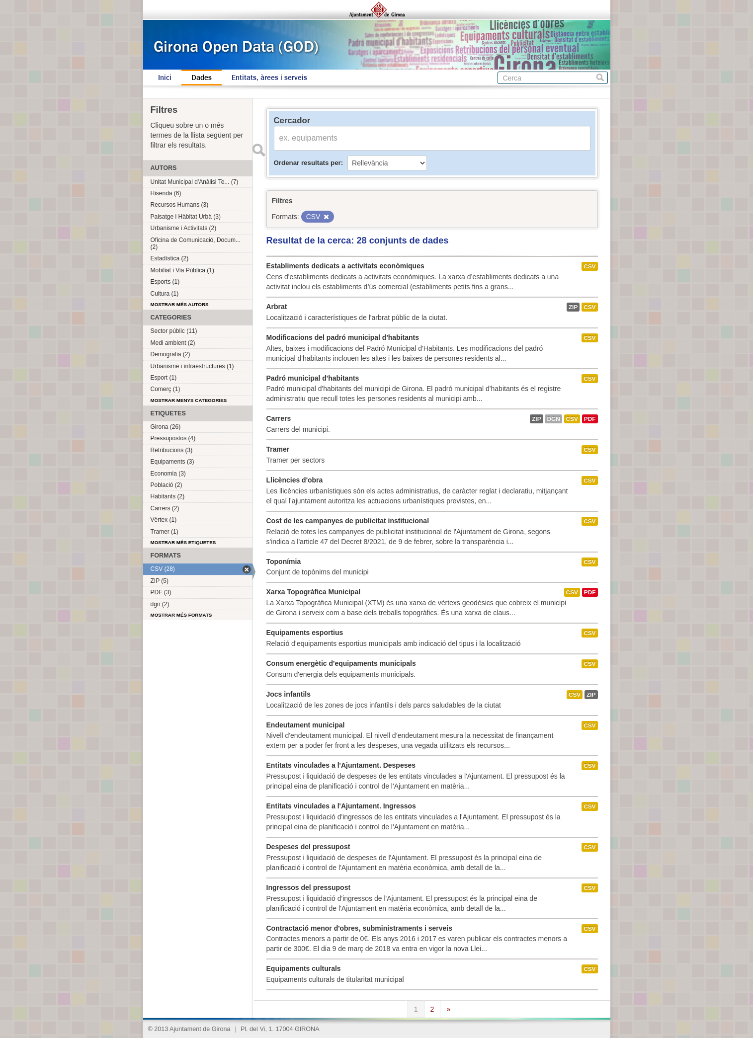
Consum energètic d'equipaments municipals (341, 663)
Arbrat (276, 307)
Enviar (258, 150)
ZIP (573, 307)
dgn (553, 418)
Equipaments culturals (303, 968)
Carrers (278, 418)
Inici (164, 77)
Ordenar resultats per (307, 162)
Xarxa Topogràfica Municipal (313, 592)
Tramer (278, 449)
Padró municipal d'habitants (312, 378)
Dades (201, 77)
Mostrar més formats (181, 615)
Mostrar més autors (180, 304)
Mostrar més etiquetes (183, 542)
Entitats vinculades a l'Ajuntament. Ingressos (341, 806)
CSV (589, 266)
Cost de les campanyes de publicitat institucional (347, 521)
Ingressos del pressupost (308, 887)
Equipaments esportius (304, 633)
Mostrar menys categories (189, 400)
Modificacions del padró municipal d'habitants (342, 337)
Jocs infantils (288, 694)
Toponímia (283, 561)
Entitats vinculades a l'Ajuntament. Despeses (341, 765)
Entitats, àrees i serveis (269, 77)
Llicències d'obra (294, 480)
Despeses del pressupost (308, 847)
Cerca (600, 78)
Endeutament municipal (305, 725)
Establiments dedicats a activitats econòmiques (345, 266)
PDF (590, 418)
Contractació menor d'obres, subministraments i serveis (359, 928)
